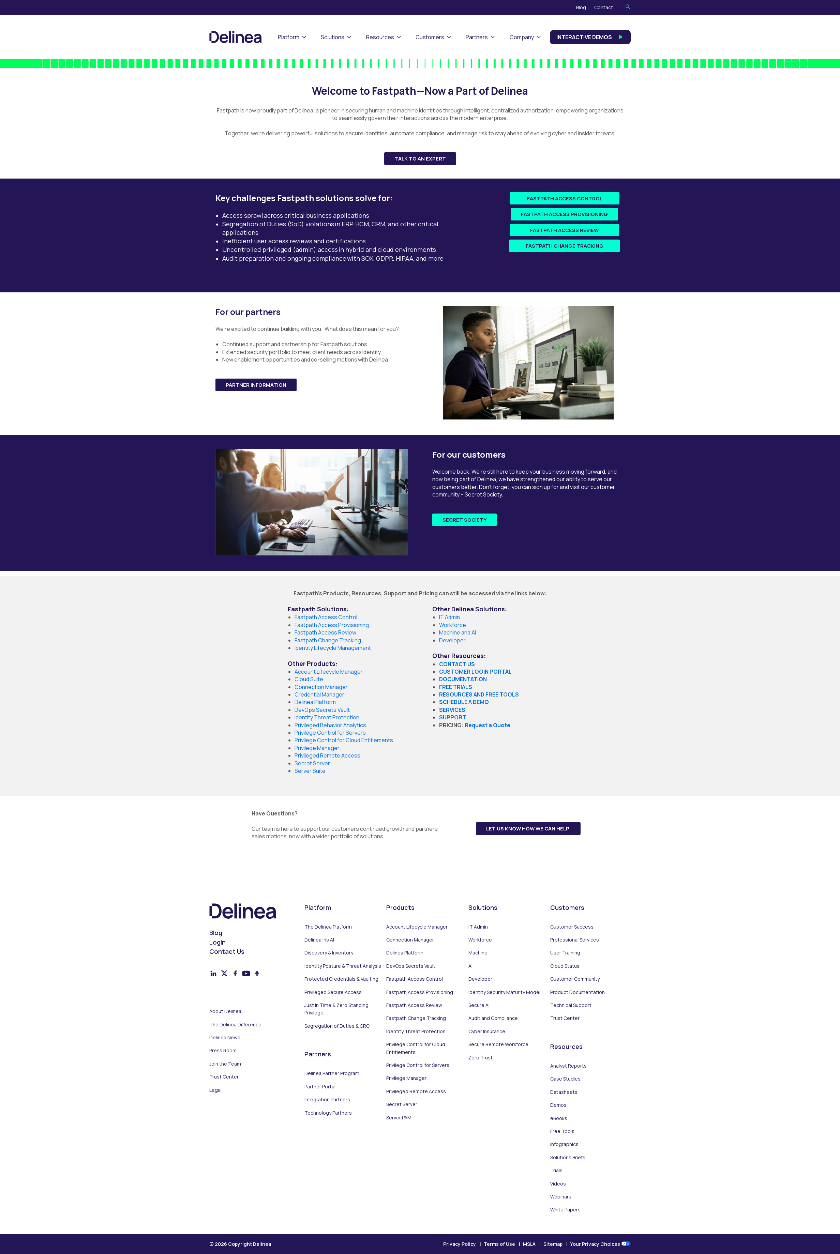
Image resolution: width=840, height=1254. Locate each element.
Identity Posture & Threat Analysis (342, 966)
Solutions (332, 37)
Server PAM (398, 1117)
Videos (558, 1183)
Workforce (452, 625)
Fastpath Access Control (564, 198)
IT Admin (449, 617)
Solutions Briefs (567, 1157)
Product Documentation (577, 992)
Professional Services (574, 939)
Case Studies (565, 1078)
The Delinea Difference (235, 1024)
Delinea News (224, 1037)
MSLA (529, 1244)
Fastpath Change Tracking (565, 245)
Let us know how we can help (528, 828)
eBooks (558, 1118)
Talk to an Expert (420, 158)
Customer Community (575, 979)
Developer (452, 640)
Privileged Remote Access (416, 1091)
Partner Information (256, 384)
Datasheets (564, 1092)
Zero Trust (480, 1057)
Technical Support (570, 1005)
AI (470, 966)
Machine (477, 952)
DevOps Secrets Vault (410, 966)
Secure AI (479, 1005)
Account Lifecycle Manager (417, 926)
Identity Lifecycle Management (333, 648)
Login (217, 942)
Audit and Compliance (493, 1018)
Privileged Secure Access (333, 992)
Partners (477, 37)
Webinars (560, 1196)
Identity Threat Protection (416, 1031)
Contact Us (226, 951)
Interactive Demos (590, 37)
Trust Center (224, 1076)
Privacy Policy (459, 1244)
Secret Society (464, 519)
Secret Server (401, 1104)
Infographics (564, 1144)
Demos (558, 1105)
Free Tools (562, 1131)
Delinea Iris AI (319, 939)
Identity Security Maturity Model (504, 992)
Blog (581, 7)
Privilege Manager (406, 1078)
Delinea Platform (404, 952)
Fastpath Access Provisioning (564, 214)
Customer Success (572, 926)
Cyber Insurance (486, 1031)
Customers (430, 37)
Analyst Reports (568, 1065)
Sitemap (552, 1244)
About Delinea (225, 1011)
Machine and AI (457, 632)
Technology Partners (328, 1113)
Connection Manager (410, 939)
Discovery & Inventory (328, 952)
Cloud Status (565, 966)
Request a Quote (487, 725)
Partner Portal (319, 1086)
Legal (215, 1090)
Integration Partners (327, 1099)
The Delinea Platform (328, 926)
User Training (565, 952)
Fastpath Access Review (564, 230)
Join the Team (225, 1063)
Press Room (223, 1050)
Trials (556, 1170)
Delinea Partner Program (331, 1073)
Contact (603, 7)
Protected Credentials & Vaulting (341, 979)
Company (522, 37)
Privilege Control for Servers (417, 1065)
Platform (288, 37)
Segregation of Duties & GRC (337, 1026)
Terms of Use (499, 1244)
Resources (380, 37)
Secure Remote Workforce (498, 1044)
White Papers (565, 1209)
